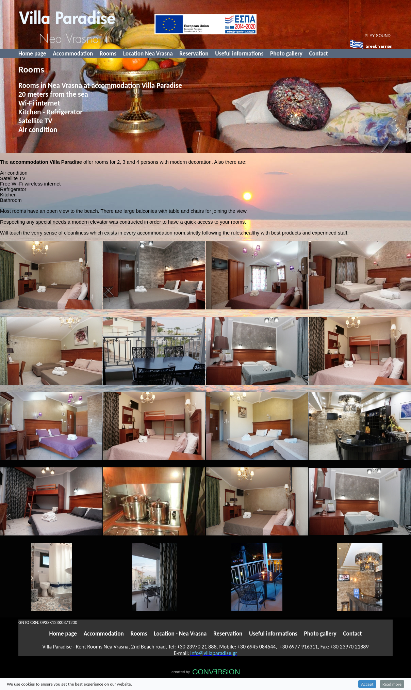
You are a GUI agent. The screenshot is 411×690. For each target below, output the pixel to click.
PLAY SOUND (378, 35)
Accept (367, 684)
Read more (391, 684)
